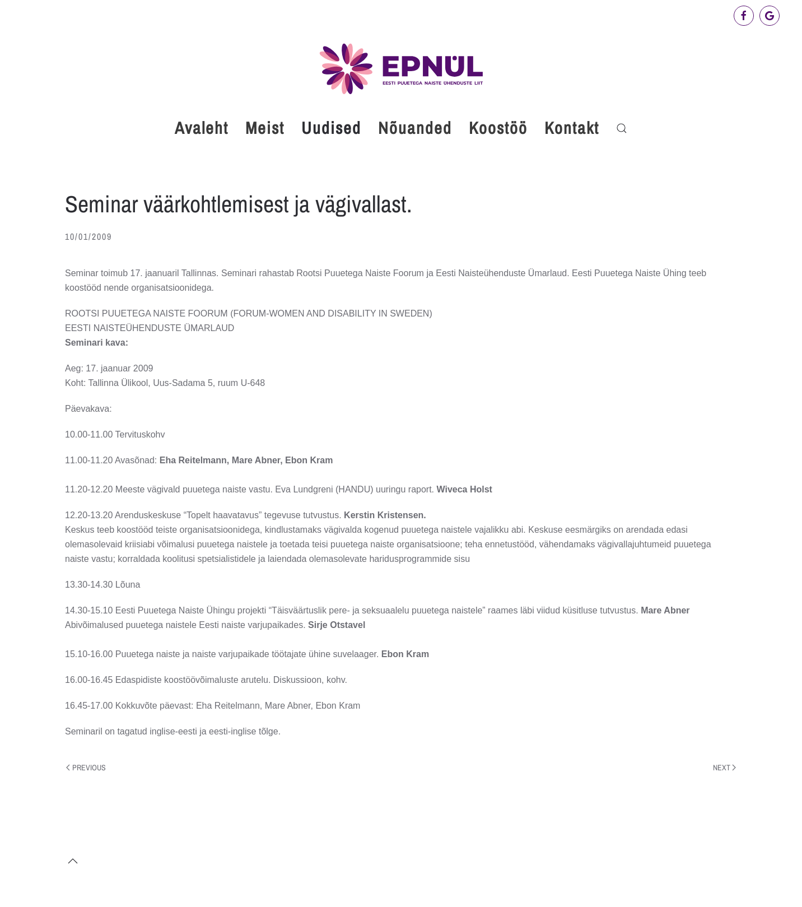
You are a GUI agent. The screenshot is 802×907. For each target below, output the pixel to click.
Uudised (331, 128)
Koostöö (498, 128)
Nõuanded (415, 128)
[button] (621, 128)
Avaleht (202, 128)
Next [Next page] (724, 767)
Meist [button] (265, 128)
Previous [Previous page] (86, 767)
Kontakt (571, 128)
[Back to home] (401, 69)
